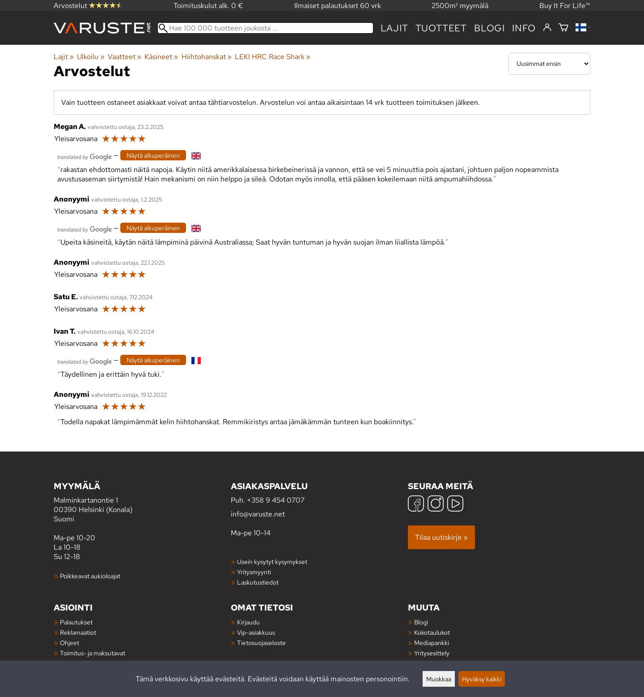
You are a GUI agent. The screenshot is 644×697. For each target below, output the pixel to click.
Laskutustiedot (258, 582)
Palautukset (76, 622)
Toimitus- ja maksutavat (92, 653)
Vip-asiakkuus (256, 632)
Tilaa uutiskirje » (441, 537)
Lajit (394, 28)
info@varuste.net (258, 514)
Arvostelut (88, 5)
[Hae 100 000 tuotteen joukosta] (265, 28)
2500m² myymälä (460, 5)
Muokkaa (438, 679)
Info (524, 28)
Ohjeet (69, 642)
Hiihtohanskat (207, 56)
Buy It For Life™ (564, 5)
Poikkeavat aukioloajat (90, 576)
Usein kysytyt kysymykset (272, 561)
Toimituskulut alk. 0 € (208, 5)
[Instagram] (436, 504)
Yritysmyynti (254, 572)
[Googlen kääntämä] (84, 156)
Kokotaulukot (432, 632)
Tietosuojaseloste (261, 642)
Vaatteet (124, 56)
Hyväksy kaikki (481, 679)
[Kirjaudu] (547, 27)
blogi (489, 28)
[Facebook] (416, 504)
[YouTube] (455, 504)
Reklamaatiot (78, 632)
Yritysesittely (431, 653)
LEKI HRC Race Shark (272, 56)
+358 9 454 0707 (276, 500)
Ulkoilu (90, 56)
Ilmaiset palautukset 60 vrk (337, 5)
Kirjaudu (248, 622)
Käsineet (161, 56)
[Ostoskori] (563, 28)
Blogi (421, 622)
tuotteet (441, 28)
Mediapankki (431, 642)
